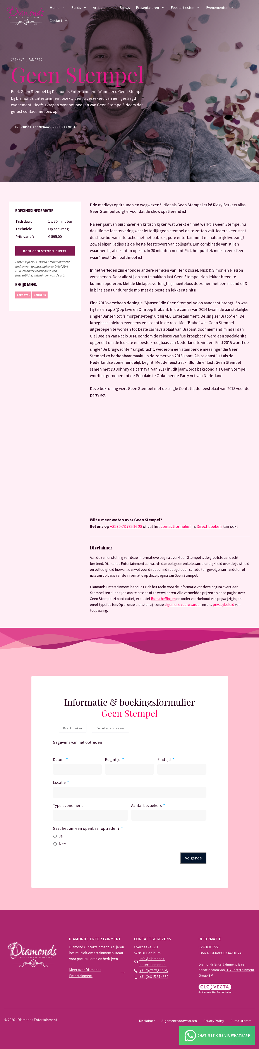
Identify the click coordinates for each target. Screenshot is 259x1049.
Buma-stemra (240, 1020)
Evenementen (221, 7)
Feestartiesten (187, 7)
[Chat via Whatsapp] (217, 1035)
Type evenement (68, 805)
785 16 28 (161, 970)
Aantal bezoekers (146, 805)
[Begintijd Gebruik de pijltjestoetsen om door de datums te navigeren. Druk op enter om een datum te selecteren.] (129, 769)
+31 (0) (144, 976)
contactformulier (176, 526)
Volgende (193, 858)
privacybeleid (224, 604)
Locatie (59, 782)
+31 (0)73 (146, 970)
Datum (59, 759)
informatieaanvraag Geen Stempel (45, 127)
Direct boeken (209, 526)
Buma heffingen (163, 598)
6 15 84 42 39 (159, 976)
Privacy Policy (213, 1020)
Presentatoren (152, 7)
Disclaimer (147, 1020)
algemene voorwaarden (183, 604)
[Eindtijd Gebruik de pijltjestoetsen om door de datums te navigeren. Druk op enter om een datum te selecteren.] (181, 769)
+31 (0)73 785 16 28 (126, 526)
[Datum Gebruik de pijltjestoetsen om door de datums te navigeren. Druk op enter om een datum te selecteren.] (77, 769)
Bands (80, 7)
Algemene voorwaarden (179, 1020)
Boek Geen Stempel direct (45, 251)
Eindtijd (164, 759)
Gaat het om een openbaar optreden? (86, 828)
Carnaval (18, 59)
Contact (60, 20)
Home (59, 7)
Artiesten (105, 7)
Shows (125, 7)
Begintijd (113, 759)
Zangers (35, 59)
